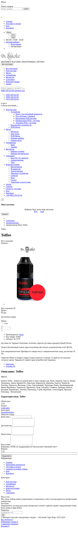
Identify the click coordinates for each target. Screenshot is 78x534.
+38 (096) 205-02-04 (14, 195)
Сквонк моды (16, 140)
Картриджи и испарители (21, 125)
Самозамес (10, 79)
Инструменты (16, 167)
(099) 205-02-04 (12, 97)
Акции (8, 84)
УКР (13, 37)
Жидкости (10, 77)
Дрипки (14, 147)
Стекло (13, 180)
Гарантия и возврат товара (16, 474)
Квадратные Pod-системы (26, 118)
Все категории (12, 68)
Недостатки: (6, 437)
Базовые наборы (17, 138)
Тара (13, 162)
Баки (13, 145)
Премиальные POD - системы (28, 121)
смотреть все (19, 91)
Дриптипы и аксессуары (21, 182)
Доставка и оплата (13, 24)
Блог (8, 26)
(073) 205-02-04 (12, 99)
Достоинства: (6, 427)
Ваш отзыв (5, 449)
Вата (13, 178)
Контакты (10, 28)
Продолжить (6, 461)
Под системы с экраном (25, 116)
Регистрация (16, 44)
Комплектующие (13, 82)
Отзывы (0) (10, 366)
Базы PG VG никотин (19, 158)
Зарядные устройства (19, 173)
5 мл (5, 323)
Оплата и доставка (13, 189)
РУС (13, 35)
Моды (8, 73)
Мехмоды (15, 132)
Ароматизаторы (17, 160)
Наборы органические (20, 154)
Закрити (5, 214)
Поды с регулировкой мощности (29, 114)
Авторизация (16, 46)
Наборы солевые (17, 151)
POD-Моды (15, 127)
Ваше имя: (5, 417)
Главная (9, 21)
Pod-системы (11, 71)
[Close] (2, 199)
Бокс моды (15, 134)
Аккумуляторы (17, 171)
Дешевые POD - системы (26, 123)
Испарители (16, 169)
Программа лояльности (15, 469)
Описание (10, 364)
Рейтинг (4, 454)
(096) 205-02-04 (12, 95)
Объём (3, 321)
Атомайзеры (11, 75)
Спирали (14, 176)
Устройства (15, 112)
